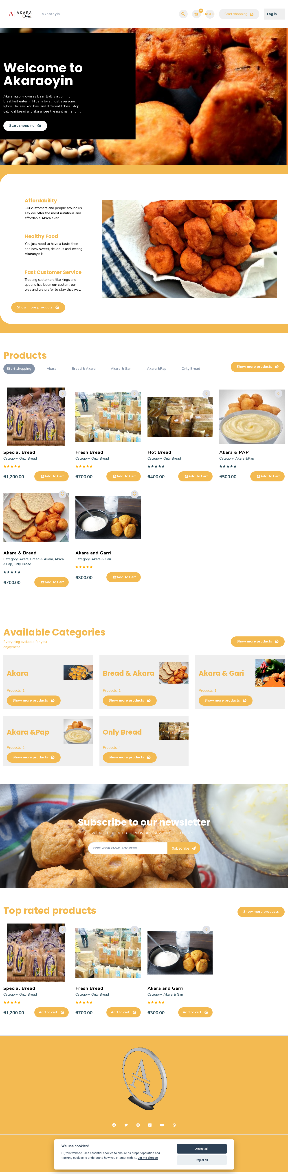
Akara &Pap (161, 370)
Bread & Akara (86, 370)
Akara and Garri (93, 554)
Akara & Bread (20, 554)
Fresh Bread (89, 453)
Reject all (202, 1160)
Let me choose (148, 1157)
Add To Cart (52, 477)
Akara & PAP (234, 453)
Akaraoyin (51, 13)
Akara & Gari (125, 370)
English (209, 13)
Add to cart (51, 1014)
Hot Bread (159, 453)
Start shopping (239, 13)
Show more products (38, 308)
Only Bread (197, 370)
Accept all (201, 1148)
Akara (53, 370)
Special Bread (19, 453)
